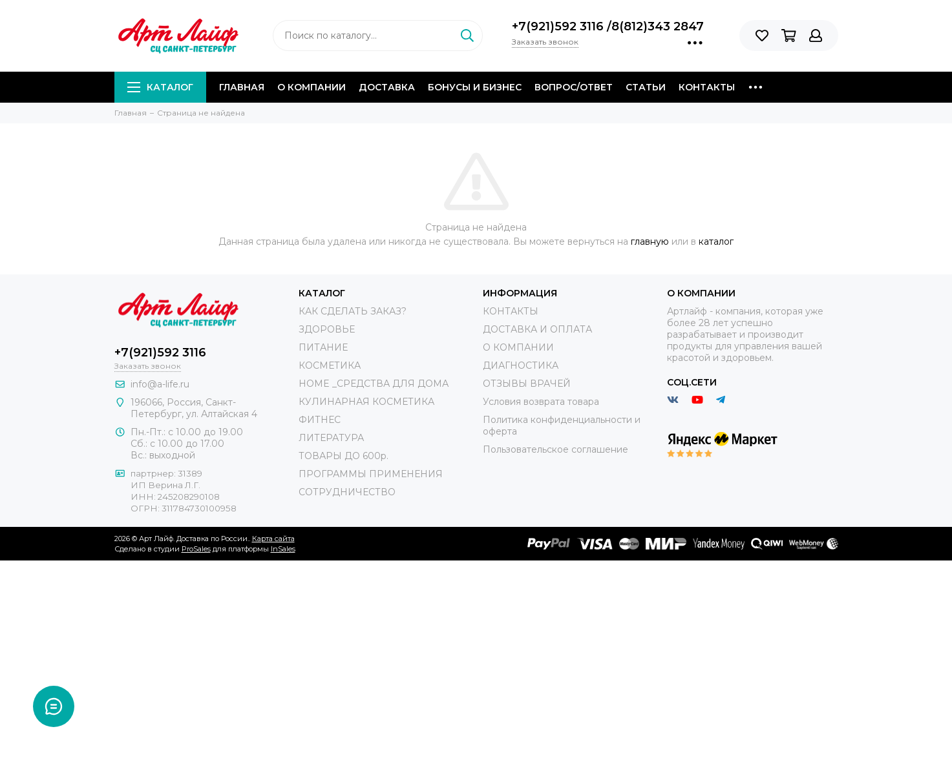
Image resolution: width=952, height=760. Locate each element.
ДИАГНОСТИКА (520, 365)
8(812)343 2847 (657, 26)
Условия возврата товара (541, 401)
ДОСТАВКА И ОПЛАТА (537, 329)
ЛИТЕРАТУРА (331, 438)
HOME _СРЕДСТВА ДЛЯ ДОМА (374, 383)
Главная (241, 87)
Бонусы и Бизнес (475, 87)
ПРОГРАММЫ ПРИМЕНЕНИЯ (371, 474)
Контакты (707, 87)
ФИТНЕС (320, 420)
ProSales (196, 548)
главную (650, 241)
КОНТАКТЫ (510, 311)
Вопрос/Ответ (573, 87)
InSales (283, 548)
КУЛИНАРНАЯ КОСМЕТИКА (366, 401)
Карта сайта (273, 538)
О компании (311, 87)
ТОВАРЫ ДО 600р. (343, 456)
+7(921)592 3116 (559, 26)
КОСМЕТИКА (330, 365)
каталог (716, 241)
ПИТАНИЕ (323, 347)
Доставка (387, 87)
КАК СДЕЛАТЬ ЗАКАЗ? (353, 311)
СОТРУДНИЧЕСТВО (347, 492)
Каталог (160, 87)
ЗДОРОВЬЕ (327, 329)
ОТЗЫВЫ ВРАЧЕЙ (527, 383)
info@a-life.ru (160, 384)
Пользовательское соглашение (555, 449)
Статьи (646, 87)
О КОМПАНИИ (518, 347)
